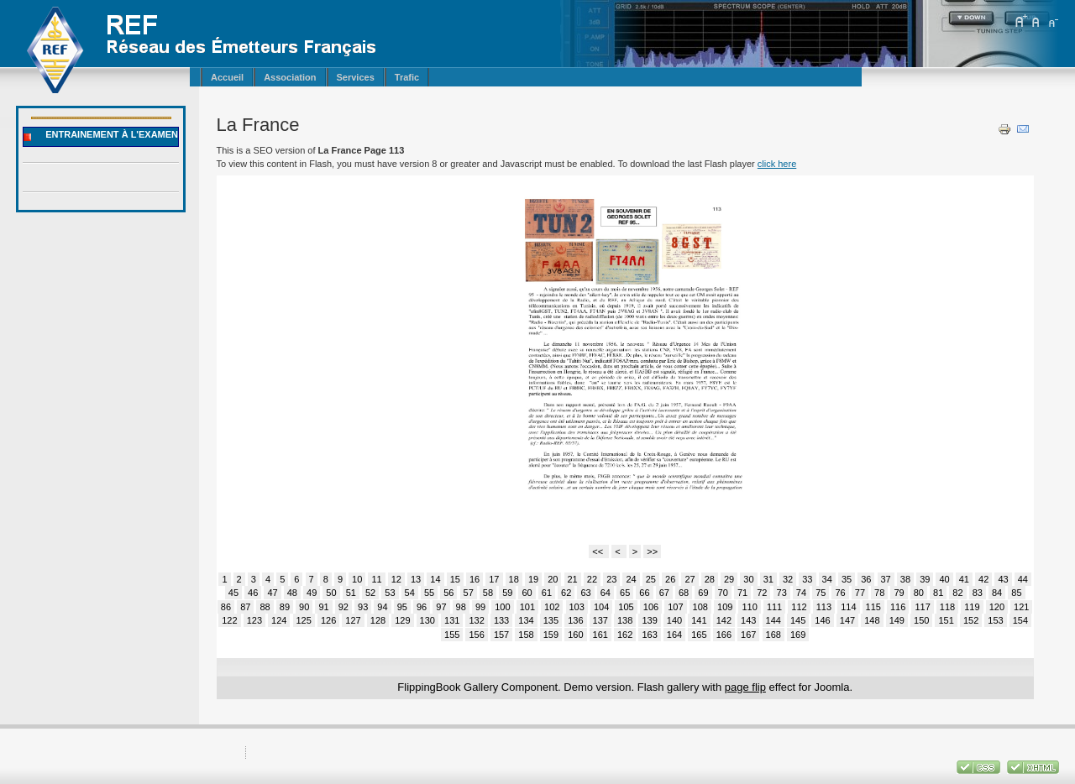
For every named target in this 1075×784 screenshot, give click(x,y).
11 (376, 579)
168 (773, 635)
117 (922, 607)
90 (304, 607)
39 (925, 579)
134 (525, 620)
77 (860, 593)
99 (480, 607)
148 (871, 620)
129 (402, 620)
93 (363, 607)
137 (600, 620)
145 (797, 620)
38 (905, 579)
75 (820, 593)
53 (390, 593)
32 (788, 579)
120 (996, 607)
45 (233, 593)
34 (827, 579)
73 (782, 593)
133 (501, 620)
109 (724, 607)
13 (416, 579)
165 (698, 635)
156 (476, 635)
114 (848, 607)
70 (723, 593)
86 (226, 607)
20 (553, 579)
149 (897, 620)
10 (357, 579)
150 (921, 620)
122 (229, 620)
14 (435, 579)
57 (469, 593)
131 (451, 620)
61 (547, 593)
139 (649, 620)
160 (575, 635)
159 (550, 635)
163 (649, 635)
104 (601, 607)
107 (675, 607)
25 (651, 579)
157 (501, 635)
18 (514, 579)
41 (964, 579)
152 (970, 620)
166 (724, 635)
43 (1003, 579)
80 (919, 593)
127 (352, 620)
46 (253, 593)
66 (644, 593)
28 (710, 579)
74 (801, 593)
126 (328, 620)
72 (762, 593)
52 (370, 593)
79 (899, 593)
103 (577, 607)
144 (773, 620)
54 (410, 593)
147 (847, 620)
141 (698, 620)
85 (1016, 593)
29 (729, 579)
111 (774, 607)
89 (285, 607)
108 (700, 607)
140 (674, 620)
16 (474, 579)
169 (797, 635)
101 (527, 607)
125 (304, 620)
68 (684, 593)
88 (265, 607)
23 (611, 579)
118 (947, 607)
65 (625, 593)
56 (448, 593)
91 (323, 607)
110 (749, 607)
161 (600, 635)
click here (777, 164)
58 (488, 593)
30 (748, 579)
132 (476, 620)
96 (422, 607)
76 (840, 593)
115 (873, 607)
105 (625, 607)
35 (847, 579)
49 (312, 593)
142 (724, 620)
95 (402, 607)
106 (650, 607)
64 (605, 593)
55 (429, 593)
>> (652, 551)
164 (674, 635)
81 (938, 593)
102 (551, 607)
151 (945, 620)
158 (525, 635)
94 (382, 607)
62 (566, 593)
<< (599, 551)
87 (245, 607)
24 (631, 579)
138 (624, 620)
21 (573, 579)
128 (377, 620)
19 (533, 579)
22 (592, 579)
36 (866, 579)
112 (798, 607)
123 (254, 620)
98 (461, 607)
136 (575, 620)
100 (502, 607)
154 (1020, 620)
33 (807, 579)
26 (670, 579)
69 (703, 593)
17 (494, 579)
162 (624, 635)
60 (527, 593)
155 (451, 635)
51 (351, 593)
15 (455, 579)
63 (585, 593)
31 (768, 579)
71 (742, 593)
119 (971, 607)
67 (664, 593)
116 (897, 607)
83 (978, 593)
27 (689, 579)
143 (748, 620)
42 (983, 579)
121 (1021, 607)
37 (886, 579)
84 (997, 593)
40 (944, 579)
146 (822, 620)
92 (343, 607)
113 (823, 607)
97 (441, 607)
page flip (745, 687)
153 (995, 620)
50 (331, 593)
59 (507, 593)
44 (1023, 579)
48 (292, 593)
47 (272, 593)
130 (427, 620)
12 (396, 579)
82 (957, 593)
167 (748, 635)
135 (550, 620)
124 (278, 620)
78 (879, 593)
